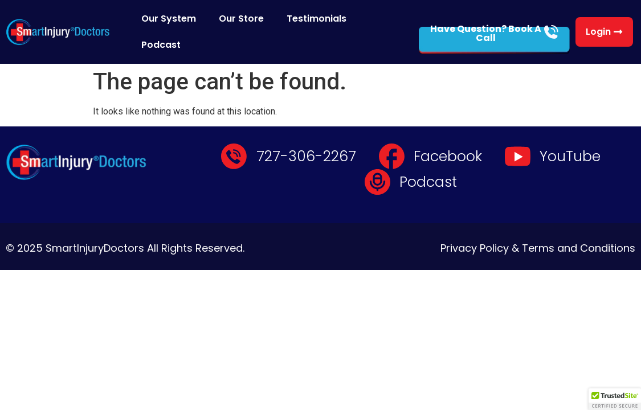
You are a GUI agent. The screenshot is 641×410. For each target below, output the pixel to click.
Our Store (241, 18)
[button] (615, 399)
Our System (168, 18)
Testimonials (316, 18)
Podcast (161, 44)
